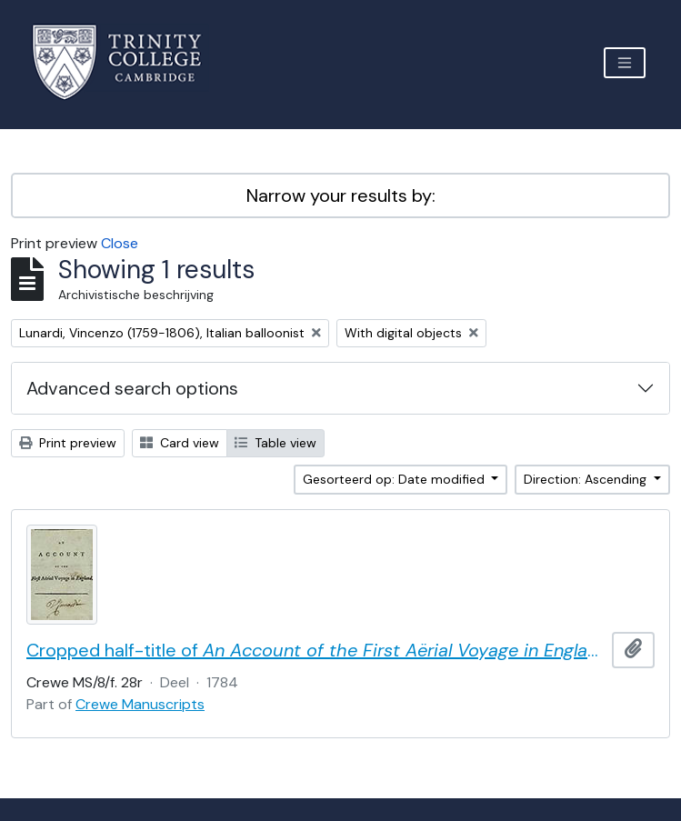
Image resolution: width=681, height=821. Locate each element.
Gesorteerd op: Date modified (395, 479)
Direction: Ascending (587, 479)
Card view (179, 443)
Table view (275, 443)
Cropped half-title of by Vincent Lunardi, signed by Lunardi (315, 650)
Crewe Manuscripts (140, 704)
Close (119, 243)
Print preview (67, 443)
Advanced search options (132, 388)
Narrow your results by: (341, 195)
